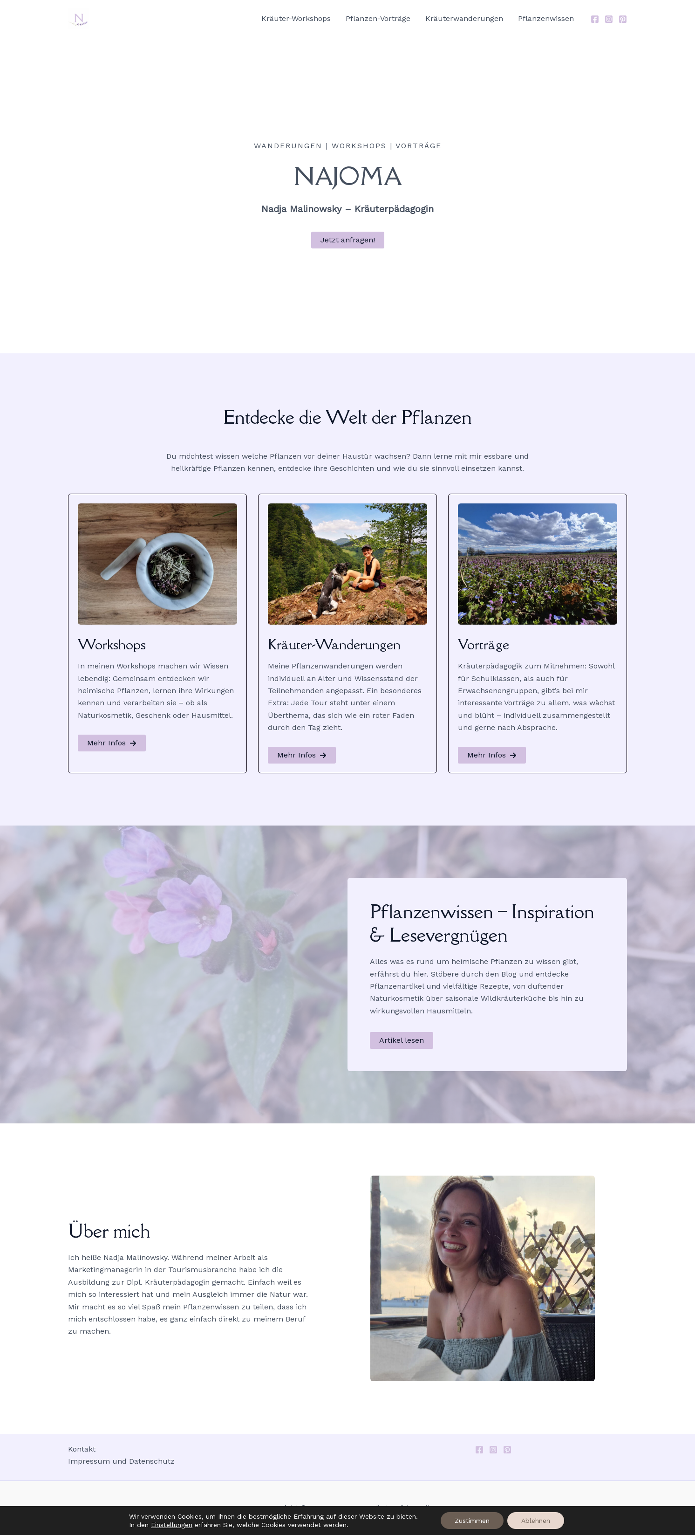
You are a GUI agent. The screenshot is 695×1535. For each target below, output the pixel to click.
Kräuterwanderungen (464, 18)
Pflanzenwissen (546, 18)
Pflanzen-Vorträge (378, 18)
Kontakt (81, 1449)
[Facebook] (595, 19)
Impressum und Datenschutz (121, 1461)
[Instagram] (609, 19)
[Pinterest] (623, 19)
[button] (347, 240)
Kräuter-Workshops (296, 18)
